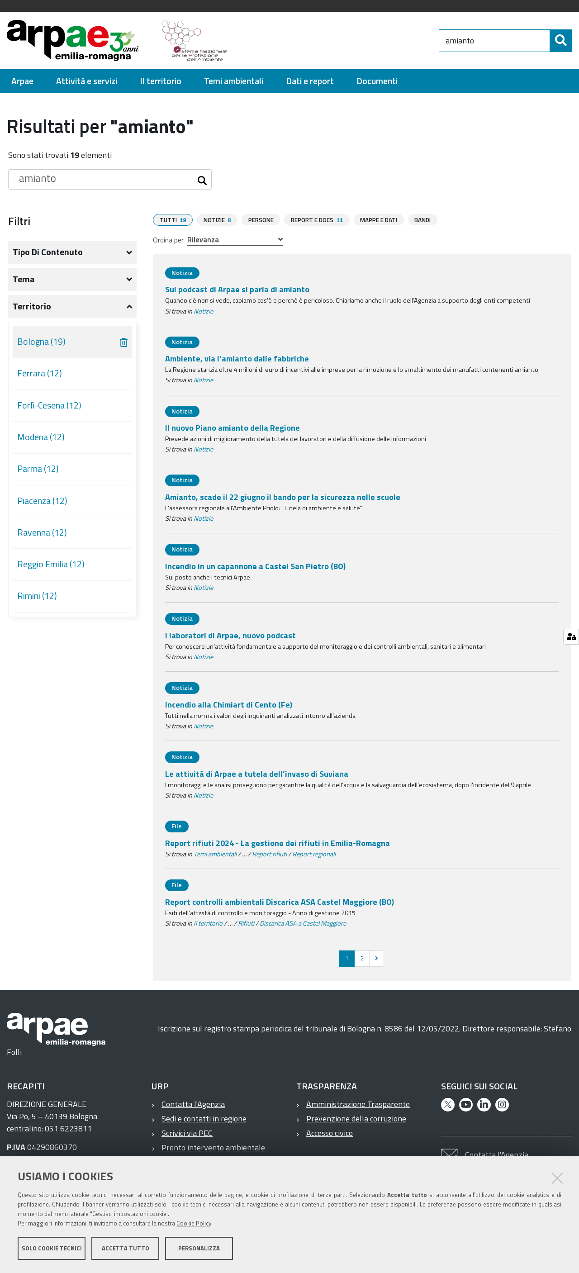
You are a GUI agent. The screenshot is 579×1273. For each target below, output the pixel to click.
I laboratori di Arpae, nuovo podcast (230, 635)
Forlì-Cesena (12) (49, 405)
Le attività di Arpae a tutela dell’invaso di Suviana (256, 773)
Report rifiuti (269, 854)
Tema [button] (24, 279)
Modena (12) (41, 437)
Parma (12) (38, 468)
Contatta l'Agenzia (193, 1103)
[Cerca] (561, 40)
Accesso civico (329, 1132)
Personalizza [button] (199, 1249)
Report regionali (314, 854)
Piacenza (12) (42, 501)
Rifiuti (246, 923)
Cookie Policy (193, 1224)
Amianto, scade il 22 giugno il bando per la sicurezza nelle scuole (282, 496)
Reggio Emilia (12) (51, 564)
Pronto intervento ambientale (213, 1147)
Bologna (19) (41, 341)
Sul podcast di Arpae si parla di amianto (237, 289)
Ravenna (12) (42, 532)
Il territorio (208, 923)
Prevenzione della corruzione (356, 1118)
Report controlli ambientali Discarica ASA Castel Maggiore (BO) (279, 901)
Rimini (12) (37, 596)
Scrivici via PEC (187, 1132)
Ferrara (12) (39, 373)
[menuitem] (22, 81)
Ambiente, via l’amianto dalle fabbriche (237, 358)
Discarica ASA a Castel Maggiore (303, 923)
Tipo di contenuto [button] (48, 252)
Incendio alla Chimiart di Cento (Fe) (228, 704)
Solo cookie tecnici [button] (52, 1249)
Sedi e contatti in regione (204, 1118)
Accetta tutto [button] (125, 1249)
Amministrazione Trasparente (358, 1103)
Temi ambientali (215, 854)
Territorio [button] (32, 306)
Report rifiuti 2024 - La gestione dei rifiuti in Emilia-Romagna (277, 842)
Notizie (203, 311)
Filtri (19, 221)
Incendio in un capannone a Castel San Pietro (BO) (255, 566)
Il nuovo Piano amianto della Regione (232, 427)
